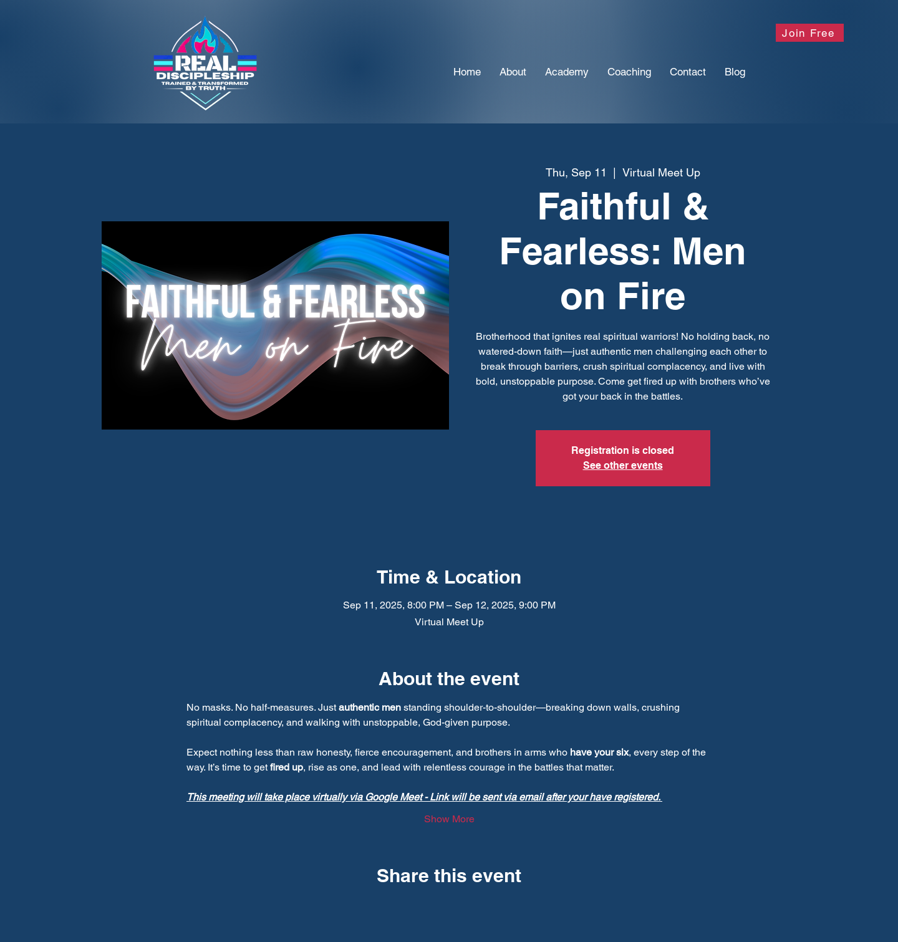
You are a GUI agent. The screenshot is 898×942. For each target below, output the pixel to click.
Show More (449, 819)
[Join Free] (810, 33)
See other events (623, 465)
